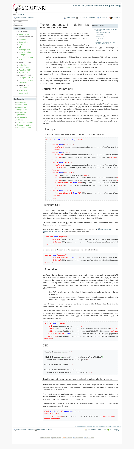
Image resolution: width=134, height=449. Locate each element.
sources (21, 14)
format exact (67, 67)
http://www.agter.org (108, 229)
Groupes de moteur (23, 125)
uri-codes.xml (21, 112)
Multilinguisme (24, 50)
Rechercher (18, 25)
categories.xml (21, 110)
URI (20, 47)
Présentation (24, 88)
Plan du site (104, 18)
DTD (21, 45)
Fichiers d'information (24, 122)
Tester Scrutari (24, 34)
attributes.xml (21, 107)
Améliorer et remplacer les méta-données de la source (105, 42)
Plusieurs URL (100, 36)
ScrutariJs (23, 83)
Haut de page (115, 430)
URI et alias (99, 38)
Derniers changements (87, 18)
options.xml (20, 115)
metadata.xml (21, 105)
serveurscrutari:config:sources (102, 5)
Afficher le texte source (25, 18)
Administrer (71, 18)
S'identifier (116, 18)
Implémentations (25, 52)
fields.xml (20, 120)
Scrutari (78, 5)
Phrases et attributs (23, 128)
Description (23, 42)
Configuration (24, 67)
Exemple (100, 34)
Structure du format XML (103, 32)
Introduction (23, 39)
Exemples (22, 55)
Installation (23, 65)
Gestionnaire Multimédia (97, 430)
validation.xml (21, 117)
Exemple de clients (26, 78)
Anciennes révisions (44, 430)
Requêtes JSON (25, 70)
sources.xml (21, 102)
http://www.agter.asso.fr (54, 232)
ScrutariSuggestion (26, 80)
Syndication (23, 73)
